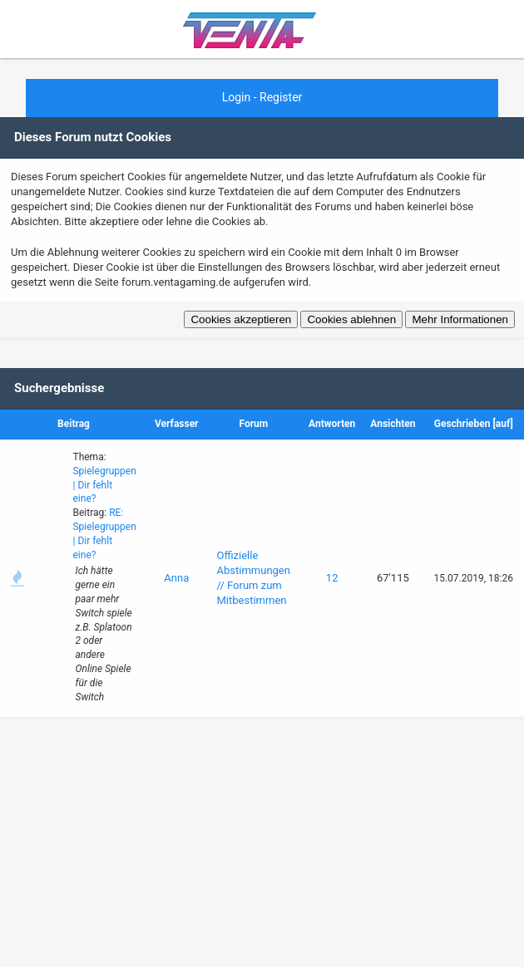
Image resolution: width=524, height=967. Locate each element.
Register (281, 97)
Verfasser (177, 424)
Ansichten (392, 424)
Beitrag (73, 424)
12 (332, 578)
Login (236, 97)
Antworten (332, 424)
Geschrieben (462, 424)
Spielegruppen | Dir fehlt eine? (104, 485)
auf (503, 424)
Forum (253, 424)
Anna (176, 578)
